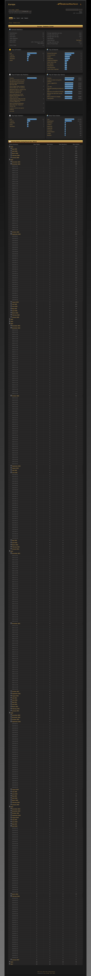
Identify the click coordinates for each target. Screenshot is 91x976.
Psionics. (12, 78)
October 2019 (15, 813)
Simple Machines (51, 971)
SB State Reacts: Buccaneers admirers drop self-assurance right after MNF (17, 83)
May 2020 (14, 796)
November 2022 (16, 328)
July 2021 (14, 698)
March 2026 (15, 153)
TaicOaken (78, 40)
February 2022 (16, 547)
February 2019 (16, 896)
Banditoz (49, 135)
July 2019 (14, 819)
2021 (12, 551)
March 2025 (15, 313)
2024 (12, 319)
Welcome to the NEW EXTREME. (55, 91)
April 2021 (14, 704)
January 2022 (15, 549)
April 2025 (14, 310)
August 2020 (15, 789)
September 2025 (16, 234)
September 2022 (16, 466)
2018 (12, 962)
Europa (11, 4)
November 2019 (16, 811)
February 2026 (16, 155)
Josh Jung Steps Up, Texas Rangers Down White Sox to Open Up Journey (17, 96)
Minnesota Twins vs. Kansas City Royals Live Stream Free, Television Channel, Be (18, 91)
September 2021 (16, 693)
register (17, 9)
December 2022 (16, 325)
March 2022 (15, 544)
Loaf (11, 53)
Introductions (50, 65)
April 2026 (14, 151)
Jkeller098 (12, 56)
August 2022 (15, 468)
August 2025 (15, 302)
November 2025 (16, 164)
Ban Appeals (50, 64)
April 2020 (14, 798)
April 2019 (14, 826)
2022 (12, 323)
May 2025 (14, 308)
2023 (12, 321)
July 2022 (14, 470)
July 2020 (14, 791)
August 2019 (15, 817)
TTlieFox (12, 55)
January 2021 (15, 710)
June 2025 (14, 306)
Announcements (51, 55)
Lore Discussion (51, 67)
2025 (12, 159)
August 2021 (15, 695)
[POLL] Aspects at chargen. (54, 96)
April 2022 (14, 542)
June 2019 (14, 821)
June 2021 (14, 700)
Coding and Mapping (52, 60)
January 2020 (15, 804)
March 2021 (15, 706)
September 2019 (16, 815)
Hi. (48, 85)
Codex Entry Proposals (53, 69)
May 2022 (14, 540)
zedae (11, 60)
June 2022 (14, 472)
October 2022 (15, 396)
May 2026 (14, 149)
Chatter (49, 56)
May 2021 (14, 702)
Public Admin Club (51, 62)
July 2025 (14, 304)
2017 (12, 964)
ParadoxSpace (50, 131)
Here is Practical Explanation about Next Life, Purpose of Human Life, (17, 105)
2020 (12, 713)
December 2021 (16, 553)
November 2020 (16, 717)
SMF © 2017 (45, 971)
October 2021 (15, 691)
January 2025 (15, 317)
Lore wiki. (12, 111)
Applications (50, 58)
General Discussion (52, 53)
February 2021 (16, 708)
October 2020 (15, 719)
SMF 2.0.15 (39, 971)
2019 (12, 806)
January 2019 (15, 959)
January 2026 (15, 157)
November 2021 (16, 623)
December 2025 (16, 162)
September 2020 (16, 721)
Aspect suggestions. (52, 83)
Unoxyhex (49, 130)
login (13, 9)
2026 (12, 146)
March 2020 (15, 800)
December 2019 (16, 809)
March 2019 (15, 894)
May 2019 (14, 824)
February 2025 (16, 315)
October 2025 (15, 232)
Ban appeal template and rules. (17, 80)
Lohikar (49, 133)
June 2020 (14, 794)
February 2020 (16, 802)
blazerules (49, 126)
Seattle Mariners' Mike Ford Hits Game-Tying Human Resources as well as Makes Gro (17, 100)
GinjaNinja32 (50, 121)
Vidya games (50, 98)
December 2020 (16, 715)
